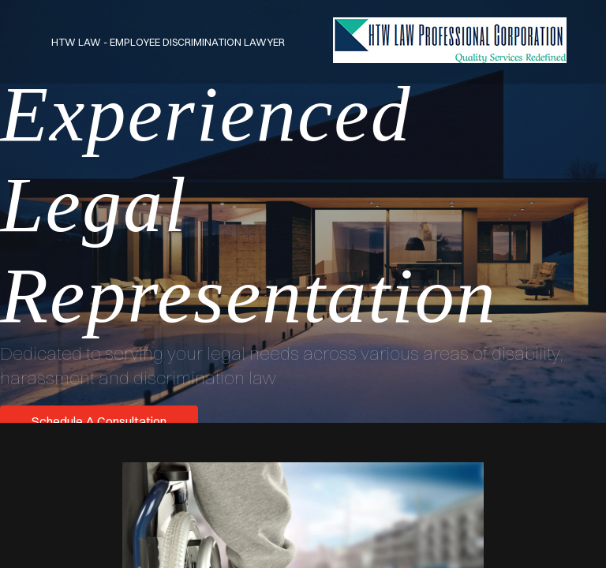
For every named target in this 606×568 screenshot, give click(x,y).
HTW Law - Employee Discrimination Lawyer (168, 42)
